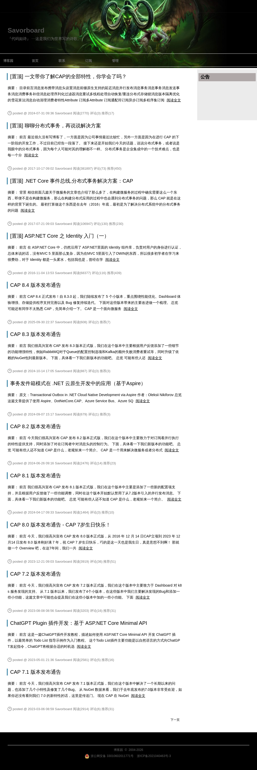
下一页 (175, 720)
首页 (35, 61)
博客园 (8, 61)
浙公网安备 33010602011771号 (109, 756)
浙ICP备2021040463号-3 (154, 756)
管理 (115, 61)
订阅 (88, 61)
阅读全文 (174, 100)
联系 (62, 61)
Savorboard (26, 30)
